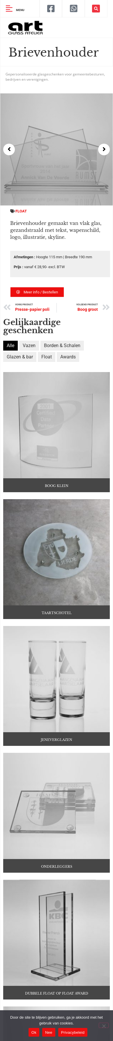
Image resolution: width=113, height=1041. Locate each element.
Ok (33, 1032)
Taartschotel (57, 611)
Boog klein (56, 486)
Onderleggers (56, 863)
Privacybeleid (73, 1032)
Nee (48, 1032)
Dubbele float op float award (56, 988)
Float (21, 211)
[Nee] (104, 1025)
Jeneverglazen (56, 737)
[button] (96, 8)
